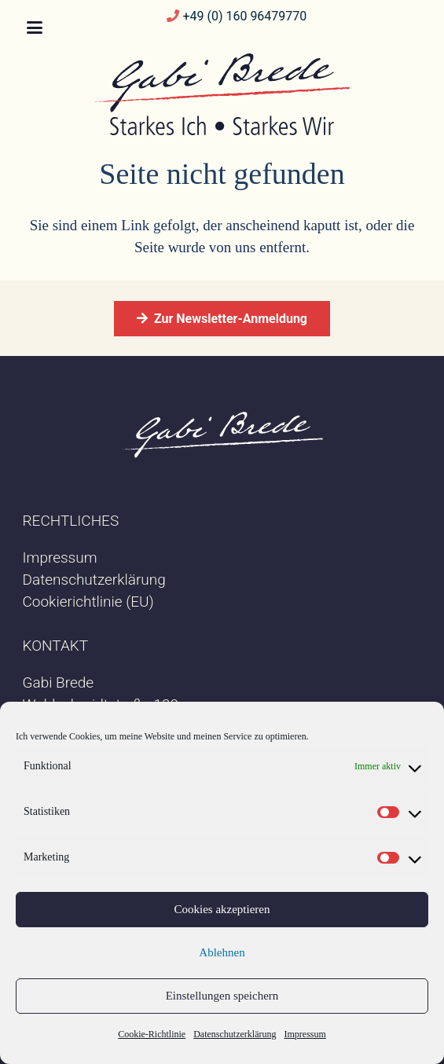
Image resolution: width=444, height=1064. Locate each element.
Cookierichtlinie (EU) (88, 602)
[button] (34, 27)
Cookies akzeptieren (222, 909)
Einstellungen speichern (222, 995)
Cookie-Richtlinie (151, 1034)
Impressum (304, 1034)
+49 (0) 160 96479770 (244, 16)
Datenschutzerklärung (234, 1034)
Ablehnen (221, 952)
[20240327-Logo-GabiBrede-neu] (222, 94)
